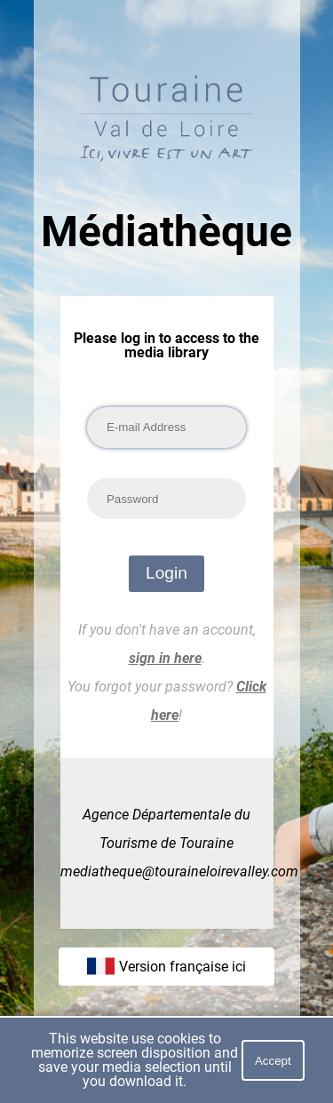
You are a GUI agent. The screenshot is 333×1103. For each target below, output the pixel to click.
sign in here (165, 658)
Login (166, 572)
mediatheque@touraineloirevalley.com (179, 871)
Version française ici (166, 966)
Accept (273, 1060)
